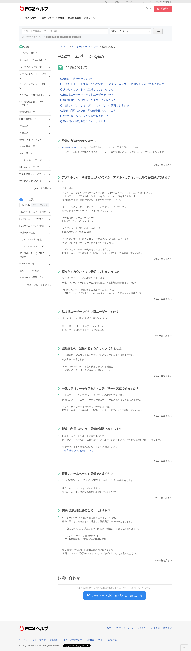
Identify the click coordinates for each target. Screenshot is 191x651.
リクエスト (142, 628)
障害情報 (167, 628)
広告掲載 (112, 639)
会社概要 (53, 639)
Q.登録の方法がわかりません (76, 78)
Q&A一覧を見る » (163, 164)
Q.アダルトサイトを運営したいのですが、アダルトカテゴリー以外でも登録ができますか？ (112, 84)
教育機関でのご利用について (78, 450)
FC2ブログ (140, 2)
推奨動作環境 (74, 18)
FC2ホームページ (81, 46)
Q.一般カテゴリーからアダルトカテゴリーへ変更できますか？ (95, 105)
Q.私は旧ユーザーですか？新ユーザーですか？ (87, 94)
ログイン (146, 8)
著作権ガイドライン (95, 639)
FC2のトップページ (72, 147)
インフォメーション (124, 628)
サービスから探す (28, 18)
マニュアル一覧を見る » (39, 285)
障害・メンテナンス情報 (53, 18)
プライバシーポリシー (72, 639)
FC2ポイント (52, 37)
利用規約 (155, 628)
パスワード (65, 37)
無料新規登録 (163, 8)
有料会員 (76, 37)
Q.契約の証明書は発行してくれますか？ (83, 121)
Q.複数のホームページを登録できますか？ (84, 116)
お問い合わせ (90, 18)
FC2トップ (103, 2)
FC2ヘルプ (63, 46)
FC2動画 (115, 2)
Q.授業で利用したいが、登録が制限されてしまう (88, 110)
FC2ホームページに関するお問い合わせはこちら (114, 595)
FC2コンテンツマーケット (160, 2)
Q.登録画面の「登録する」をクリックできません (88, 100)
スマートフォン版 (40, 205)
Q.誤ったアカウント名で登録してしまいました (87, 89)
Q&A (96, 46)
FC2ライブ (127, 2)
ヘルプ (108, 628)
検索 (158, 31)
